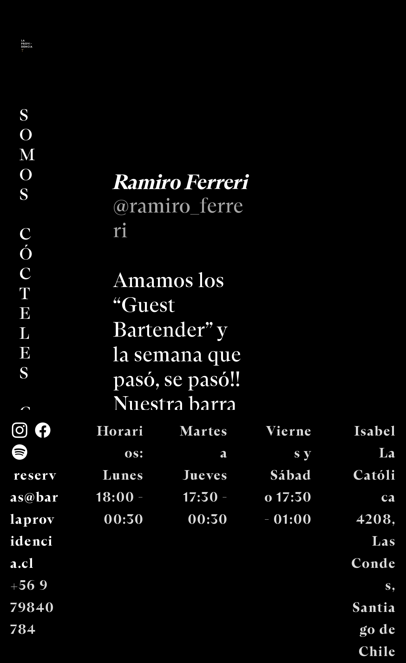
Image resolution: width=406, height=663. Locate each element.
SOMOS (27, 155)
